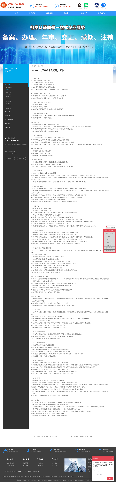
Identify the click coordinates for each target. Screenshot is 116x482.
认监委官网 (12, 476)
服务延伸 (25, 459)
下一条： (81, 436)
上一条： (44, 436)
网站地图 (33, 480)
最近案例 (54, 465)
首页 (16, 13)
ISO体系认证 (10, 463)
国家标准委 (28, 476)
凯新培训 (25, 463)
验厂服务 (25, 465)
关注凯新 (54, 459)
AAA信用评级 (10, 465)
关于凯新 (40, 459)
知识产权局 (54, 476)
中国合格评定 (79, 476)
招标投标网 (20, 476)
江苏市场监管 (46, 476)
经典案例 (54, 463)
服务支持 (10, 459)
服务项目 (40, 66)
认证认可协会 (63, 476)
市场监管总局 (36, 476)
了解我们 (40, 463)
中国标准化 (71, 476)
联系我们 (40, 465)
